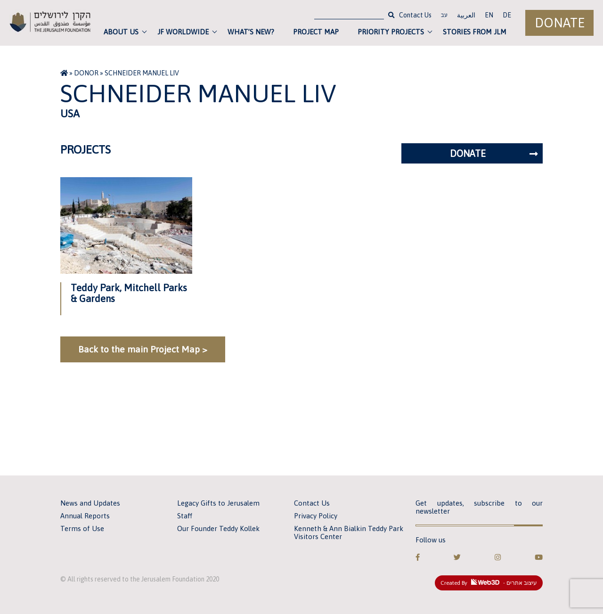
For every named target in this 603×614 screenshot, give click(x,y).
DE (507, 15)
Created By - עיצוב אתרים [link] (488, 582)
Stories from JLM (474, 32)
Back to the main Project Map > (142, 349)
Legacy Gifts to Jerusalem (218, 503)
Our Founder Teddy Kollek (218, 528)
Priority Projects (391, 32)
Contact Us (415, 15)
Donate (560, 23)
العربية (466, 15)
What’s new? (251, 32)
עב (444, 16)
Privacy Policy (315, 516)
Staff (184, 516)
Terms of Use (82, 528)
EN (489, 15)
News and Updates (90, 503)
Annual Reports (85, 516)
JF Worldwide (183, 32)
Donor (86, 73)
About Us (121, 32)
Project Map (316, 32)
